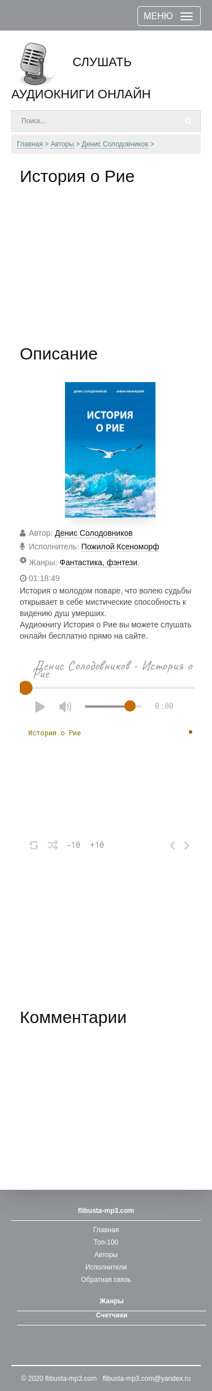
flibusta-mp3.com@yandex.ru (146, 1379)
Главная (106, 1230)
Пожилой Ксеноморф (120, 546)
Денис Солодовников (94, 533)
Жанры (111, 1301)
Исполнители (106, 1267)
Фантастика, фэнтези (98, 562)
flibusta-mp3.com (71, 1379)
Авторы (106, 1255)
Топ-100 (106, 1242)
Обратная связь (106, 1280)
